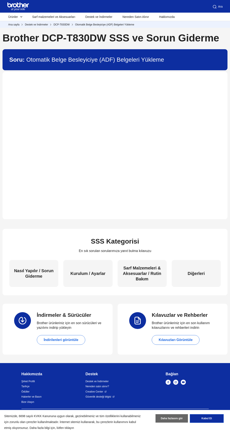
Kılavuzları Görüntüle (176, 340)
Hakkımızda (167, 17)
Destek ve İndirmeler (98, 17)
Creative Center (94, 391)
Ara (217, 6)
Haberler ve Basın (31, 396)
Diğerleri (196, 273)
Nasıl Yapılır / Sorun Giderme (33, 273)
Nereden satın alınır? (97, 386)
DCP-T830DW (61, 24)
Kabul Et (207, 418)
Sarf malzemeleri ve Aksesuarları (53, 17)
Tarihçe (25, 386)
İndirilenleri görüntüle (61, 340)
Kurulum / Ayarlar (87, 273)
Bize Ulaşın (27, 402)
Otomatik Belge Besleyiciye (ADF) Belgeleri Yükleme (104, 24)
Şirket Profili (28, 381)
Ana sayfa (13, 24)
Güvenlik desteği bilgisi (98, 396)
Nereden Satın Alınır (135, 17)
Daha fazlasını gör (172, 418)
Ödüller (25, 391)
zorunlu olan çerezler (23, 422)
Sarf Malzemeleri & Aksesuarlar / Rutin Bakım (142, 273)
